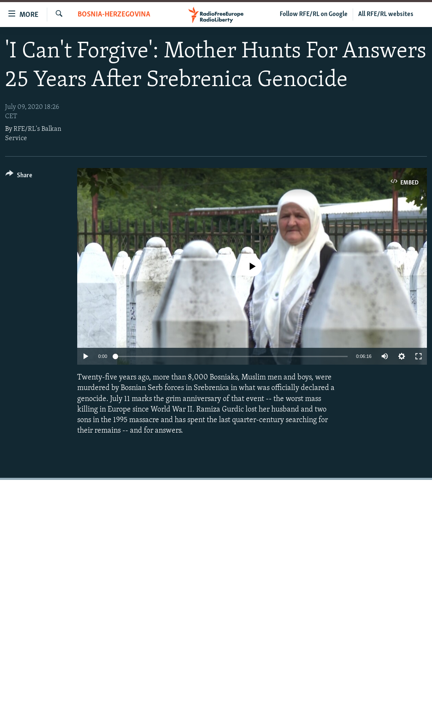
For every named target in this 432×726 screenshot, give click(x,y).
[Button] (18, 176)
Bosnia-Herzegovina (114, 15)
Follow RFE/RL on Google (314, 14)
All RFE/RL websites (385, 14)
